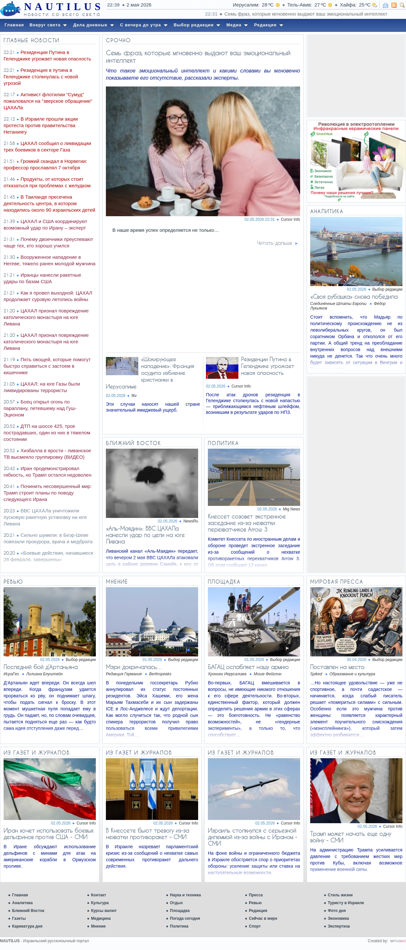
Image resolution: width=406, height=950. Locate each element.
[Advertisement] (356, 75)
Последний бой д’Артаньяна (41, 667)
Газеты (19, 918)
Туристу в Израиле (346, 903)
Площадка (180, 910)
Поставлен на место (337, 667)
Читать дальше (274, 243)
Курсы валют (104, 910)
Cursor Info (290, 219)
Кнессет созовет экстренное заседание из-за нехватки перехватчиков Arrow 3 (247, 523)
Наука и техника (185, 895)
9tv (134, 395)
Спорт (254, 926)
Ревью (255, 903)
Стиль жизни (340, 895)
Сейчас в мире (263, 918)
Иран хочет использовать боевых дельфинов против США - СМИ (48, 833)
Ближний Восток (28, 910)
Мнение (98, 926)
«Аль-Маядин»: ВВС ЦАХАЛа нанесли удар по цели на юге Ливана (145, 535)
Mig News (291, 509)
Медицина (100, 918)
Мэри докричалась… (134, 667)
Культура (99, 903)
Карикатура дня (27, 926)
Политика (179, 926)
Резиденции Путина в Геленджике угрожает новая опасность (267, 366)
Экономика (338, 918)
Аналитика (22, 903)
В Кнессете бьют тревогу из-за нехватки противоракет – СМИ (147, 833)
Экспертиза (339, 926)
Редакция (258, 910)
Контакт (98, 895)
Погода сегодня (185, 918)
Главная (20, 895)
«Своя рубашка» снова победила (354, 296)
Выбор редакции (387, 289)
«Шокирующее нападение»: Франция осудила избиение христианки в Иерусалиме (150, 372)
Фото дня (337, 910)
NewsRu (191, 521)
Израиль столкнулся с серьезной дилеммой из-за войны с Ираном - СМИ (252, 837)
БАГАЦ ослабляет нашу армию (248, 667)
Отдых (176, 903)
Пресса (256, 895)
